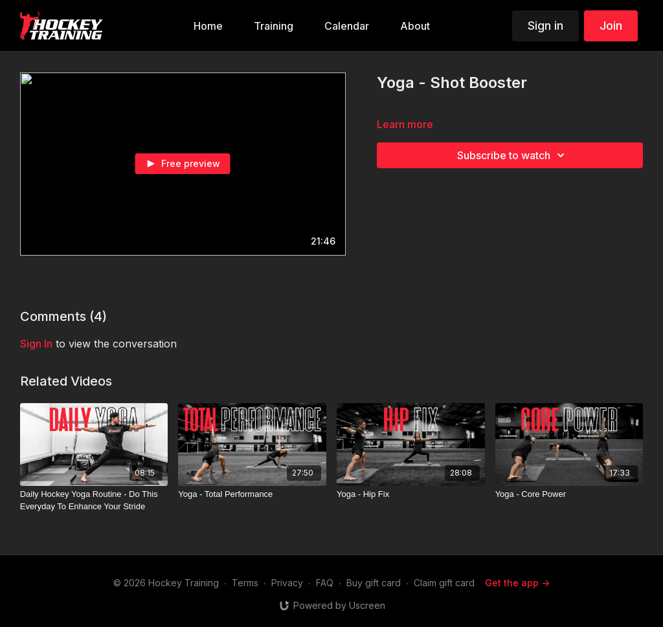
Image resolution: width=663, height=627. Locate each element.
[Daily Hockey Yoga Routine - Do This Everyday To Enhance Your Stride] (94, 500)
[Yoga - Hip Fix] (411, 494)
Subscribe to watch (512, 155)
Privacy (287, 582)
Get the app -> (517, 582)
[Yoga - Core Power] (569, 494)
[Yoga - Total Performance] (252, 494)
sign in (36, 343)
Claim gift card (444, 582)
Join (611, 25)
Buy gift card (373, 582)
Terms (245, 582)
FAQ (324, 582)
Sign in (545, 25)
